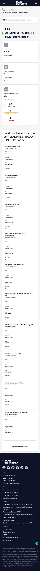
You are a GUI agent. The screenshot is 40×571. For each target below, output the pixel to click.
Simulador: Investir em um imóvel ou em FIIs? (18, 523)
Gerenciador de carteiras (11, 490)
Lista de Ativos (8, 478)
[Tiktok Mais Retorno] (21, 467)
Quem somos (7, 529)
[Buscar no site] (36, 3)
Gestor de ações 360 (10, 517)
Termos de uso (8, 540)
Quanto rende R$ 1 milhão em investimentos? (18, 515)
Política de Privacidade (10, 537)
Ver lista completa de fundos (20, 446)
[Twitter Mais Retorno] (13, 467)
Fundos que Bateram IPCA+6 (13, 512)
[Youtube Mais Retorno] (8, 467)
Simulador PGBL (8, 520)
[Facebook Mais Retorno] (17, 467)
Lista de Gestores (9, 481)
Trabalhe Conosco (9, 532)
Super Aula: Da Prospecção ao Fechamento (17, 504)
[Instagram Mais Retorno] (4, 467)
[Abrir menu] (4, 3)
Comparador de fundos (10, 495)
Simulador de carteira (10, 498)
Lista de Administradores (11, 483)
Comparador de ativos (10, 492)
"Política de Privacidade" (13, 563)
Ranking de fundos (9, 475)
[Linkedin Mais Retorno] (26, 467)
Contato (5, 535)
